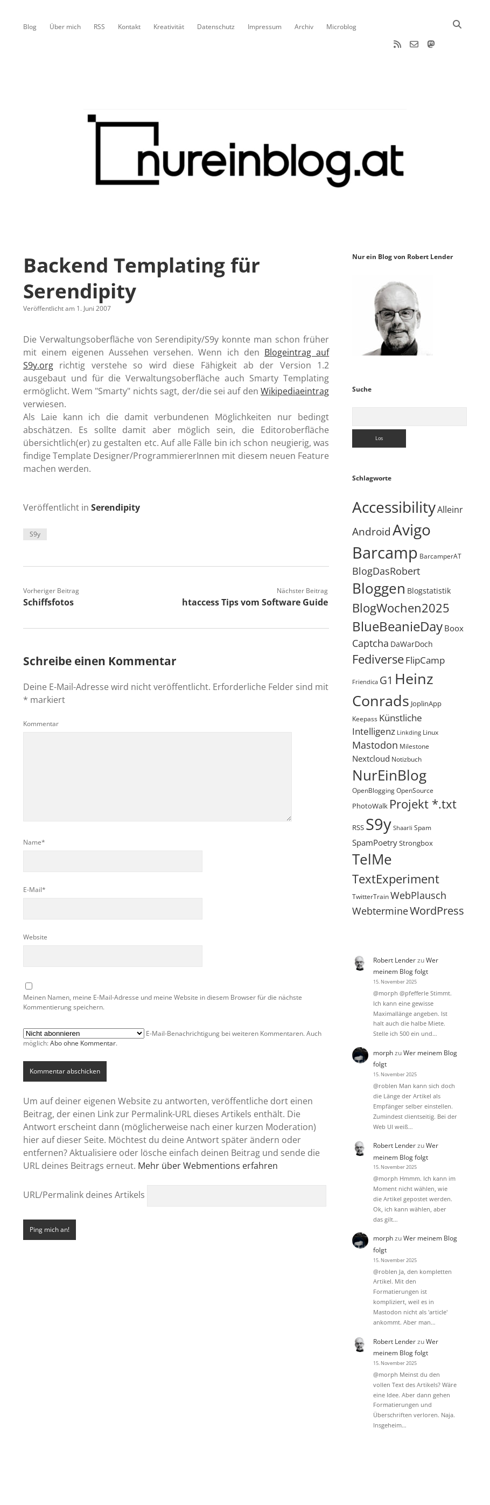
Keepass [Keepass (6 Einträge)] (364, 686)
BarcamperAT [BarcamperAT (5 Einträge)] (440, 524)
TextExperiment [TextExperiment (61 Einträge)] (395, 846)
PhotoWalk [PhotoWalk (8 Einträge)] (370, 773)
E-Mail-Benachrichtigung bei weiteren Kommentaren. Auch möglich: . (172, 1005)
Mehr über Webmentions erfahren (208, 1133)
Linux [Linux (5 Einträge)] (430, 700)
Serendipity (115, 475)
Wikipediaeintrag (295, 359)
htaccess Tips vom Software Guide (255, 570)
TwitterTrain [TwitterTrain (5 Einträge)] (370, 864)
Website (35, 904)
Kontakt (129, 26)
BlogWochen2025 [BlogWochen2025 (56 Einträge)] (401, 575)
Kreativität (168, 26)
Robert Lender (394, 927)
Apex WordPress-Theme (211, 1492)
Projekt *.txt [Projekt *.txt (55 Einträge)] (423, 771)
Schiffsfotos (48, 570)
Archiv (304, 26)
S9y (35, 501)
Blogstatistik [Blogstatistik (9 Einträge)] (429, 558)
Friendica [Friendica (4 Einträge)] (365, 649)
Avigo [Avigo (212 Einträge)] (412, 497)
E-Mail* (34, 857)
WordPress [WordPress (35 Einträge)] (437, 878)
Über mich (65, 26)
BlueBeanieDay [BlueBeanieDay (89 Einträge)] (397, 594)
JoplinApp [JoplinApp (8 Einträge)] (426, 671)
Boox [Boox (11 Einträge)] (454, 595)
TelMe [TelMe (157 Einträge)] (372, 827)
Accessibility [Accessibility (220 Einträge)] (394, 474)
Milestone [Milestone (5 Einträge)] (414, 714)
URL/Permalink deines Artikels (84, 1162)
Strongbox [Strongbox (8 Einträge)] (416, 811)
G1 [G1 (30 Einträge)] (386, 648)
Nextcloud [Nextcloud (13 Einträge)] (371, 726)
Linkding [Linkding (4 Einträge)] (409, 700)
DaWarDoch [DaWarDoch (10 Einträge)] (411, 612)
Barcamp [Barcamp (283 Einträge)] (385, 520)
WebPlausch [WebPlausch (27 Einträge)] (418, 862)
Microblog (341, 26)
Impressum (265, 26)
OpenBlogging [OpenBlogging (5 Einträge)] (373, 758)
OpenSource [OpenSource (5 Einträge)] (414, 758)
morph (383, 1020)
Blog (30, 26)
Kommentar (41, 691)
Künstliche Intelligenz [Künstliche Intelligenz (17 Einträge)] (387, 692)
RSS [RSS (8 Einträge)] (358, 795)
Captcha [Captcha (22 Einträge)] (370, 610)
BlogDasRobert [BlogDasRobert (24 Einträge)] (386, 539)
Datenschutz (216, 26)
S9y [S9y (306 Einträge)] (378, 792)
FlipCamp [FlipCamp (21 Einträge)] (425, 627)
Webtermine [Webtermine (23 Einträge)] (380, 878)
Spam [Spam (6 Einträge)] (422, 795)
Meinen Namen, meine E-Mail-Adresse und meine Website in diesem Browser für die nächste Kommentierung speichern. (162, 969)
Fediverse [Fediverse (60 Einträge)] (378, 626)
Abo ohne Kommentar (83, 1010)
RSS (99, 26)
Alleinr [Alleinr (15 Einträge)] (450, 477)
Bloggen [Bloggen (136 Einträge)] (378, 556)
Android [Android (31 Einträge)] (371, 499)
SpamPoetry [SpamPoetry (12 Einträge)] (374, 810)
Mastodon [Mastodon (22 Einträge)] (375, 712)
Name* (34, 809)
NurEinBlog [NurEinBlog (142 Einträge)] (389, 742)
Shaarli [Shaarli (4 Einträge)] (402, 795)
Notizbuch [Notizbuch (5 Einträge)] (406, 727)
